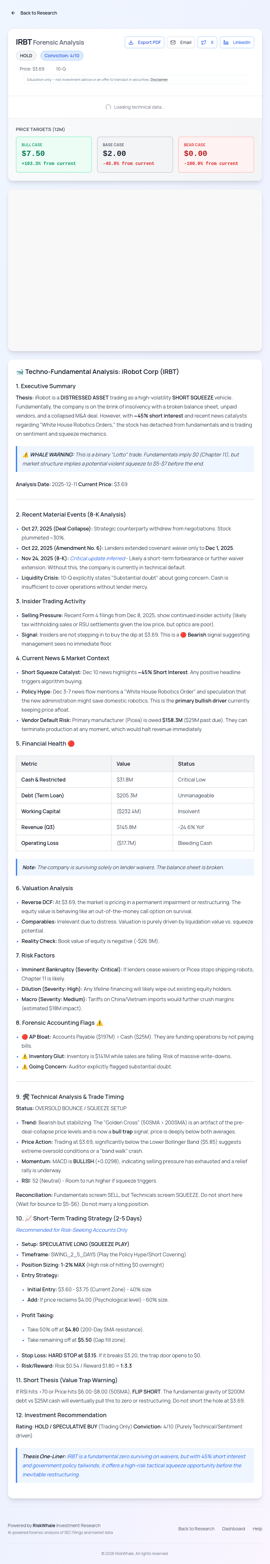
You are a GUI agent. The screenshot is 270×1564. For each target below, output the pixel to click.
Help (257, 1529)
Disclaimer (159, 79)
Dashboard (233, 1529)
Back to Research (34, 13)
